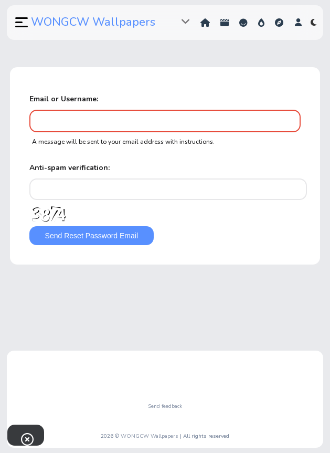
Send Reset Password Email (91, 235)
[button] (20, 22)
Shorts (224, 22)
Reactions (243, 22)
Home (205, 22)
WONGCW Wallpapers (93, 22)
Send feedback (165, 406)
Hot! (261, 22)
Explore (279, 22)
